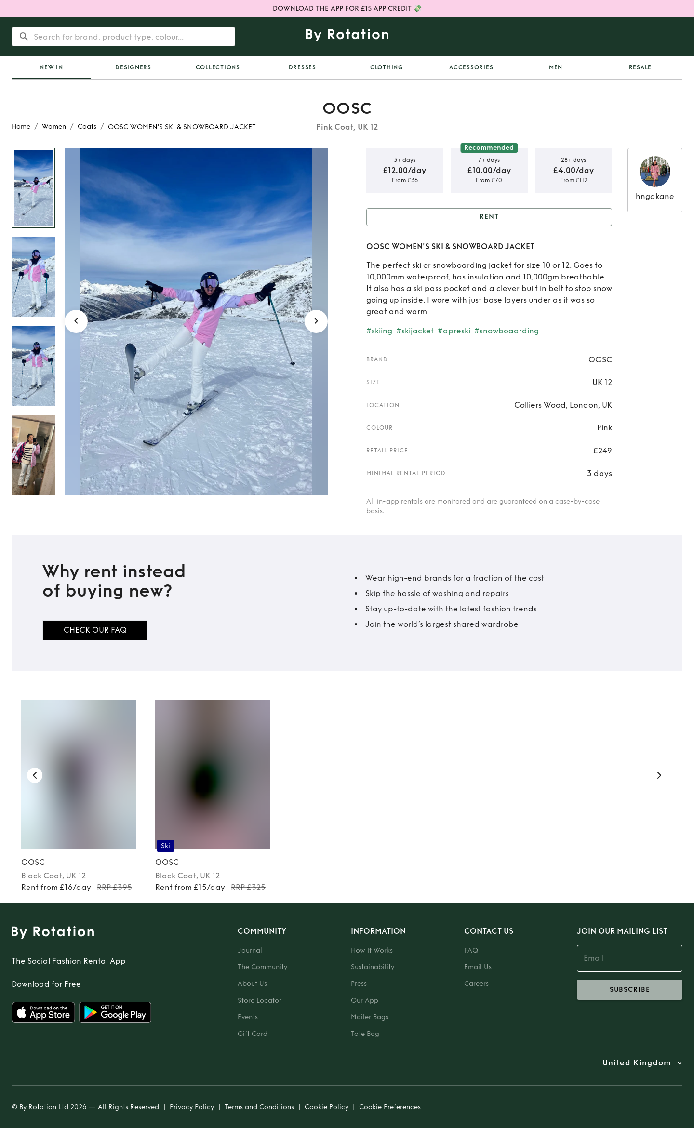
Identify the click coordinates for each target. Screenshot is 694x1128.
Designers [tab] (133, 67)
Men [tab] (555, 67)
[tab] (51, 67)
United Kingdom (636, 1063)
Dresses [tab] (302, 67)
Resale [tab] (640, 67)
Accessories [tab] (471, 67)
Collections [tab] (218, 67)
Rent (489, 217)
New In (51, 67)
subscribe (629, 990)
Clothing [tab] (386, 67)
